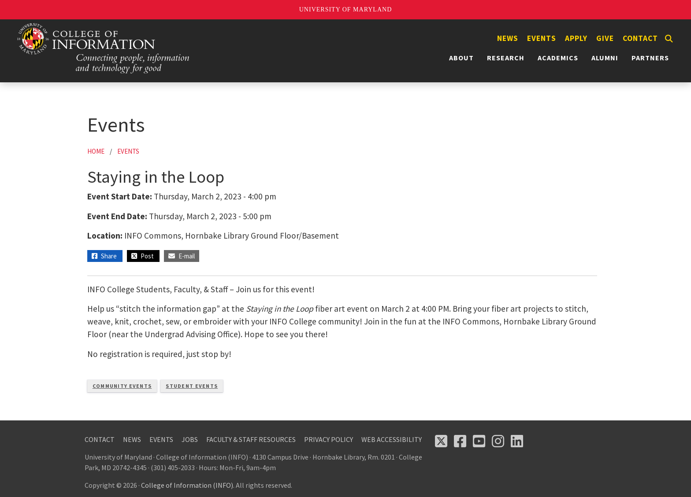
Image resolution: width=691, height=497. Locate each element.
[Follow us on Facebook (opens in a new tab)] (460, 441)
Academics (558, 57)
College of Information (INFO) (187, 485)
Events (541, 38)
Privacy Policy (328, 439)
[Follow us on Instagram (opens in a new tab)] (498, 441)
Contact (640, 38)
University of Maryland (345, 9)
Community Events (122, 386)
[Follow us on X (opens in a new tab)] (441, 441)
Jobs (190, 439)
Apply (576, 38)
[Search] (669, 39)
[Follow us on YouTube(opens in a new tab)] (479, 441)
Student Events (192, 386)
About (461, 57)
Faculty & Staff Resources (251, 439)
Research (505, 57)
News (507, 38)
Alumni (604, 57)
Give (605, 38)
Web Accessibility (391, 439)
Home (95, 151)
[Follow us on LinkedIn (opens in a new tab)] (517, 441)
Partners (650, 57)
